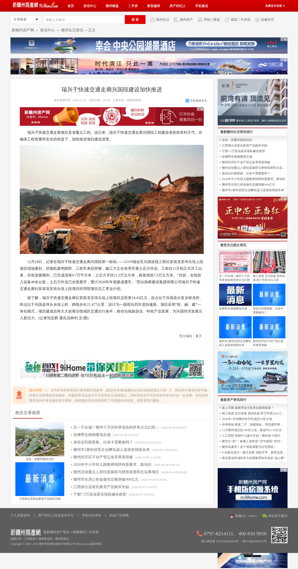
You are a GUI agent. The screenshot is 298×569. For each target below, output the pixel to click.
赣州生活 (162, 19)
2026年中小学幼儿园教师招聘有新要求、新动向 (112, 464)
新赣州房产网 (23, 30)
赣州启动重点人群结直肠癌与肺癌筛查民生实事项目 (116, 472)
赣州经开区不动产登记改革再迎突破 (103, 457)
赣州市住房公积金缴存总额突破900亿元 (106, 479)
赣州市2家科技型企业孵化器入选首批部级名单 (111, 450)
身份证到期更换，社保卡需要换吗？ (103, 442)
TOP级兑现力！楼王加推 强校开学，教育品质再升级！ (254, 452)
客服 (246, 516)
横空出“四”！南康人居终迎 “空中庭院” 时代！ (252, 441)
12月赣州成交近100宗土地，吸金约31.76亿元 (252, 430)
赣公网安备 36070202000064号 (219, 541)
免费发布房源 (275, 5)
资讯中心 (89, 6)
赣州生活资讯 (72, 30)
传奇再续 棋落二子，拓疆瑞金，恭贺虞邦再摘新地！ (254, 424)
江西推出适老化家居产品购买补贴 (40, 498)
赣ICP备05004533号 (255, 541)
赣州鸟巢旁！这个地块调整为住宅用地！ (249, 447)
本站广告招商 (119, 515)
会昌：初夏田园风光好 (40, 459)
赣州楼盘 (112, 6)
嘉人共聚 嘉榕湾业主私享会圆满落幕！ (248, 407)
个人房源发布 (20, 515)
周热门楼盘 (212, 19)
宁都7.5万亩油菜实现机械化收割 (99, 494)
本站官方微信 (278, 516)
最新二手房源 (240, 19)
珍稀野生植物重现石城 (92, 435)
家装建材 (153, 6)
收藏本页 (267, 19)
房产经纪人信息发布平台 (56, 515)
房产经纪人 (177, 6)
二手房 (133, 6)
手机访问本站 (91, 515)
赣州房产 (186, 19)
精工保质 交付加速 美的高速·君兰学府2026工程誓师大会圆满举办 (254, 413)
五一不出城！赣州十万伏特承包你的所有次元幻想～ (116, 427)
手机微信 (201, 6)
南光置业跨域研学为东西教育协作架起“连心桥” (253, 458)
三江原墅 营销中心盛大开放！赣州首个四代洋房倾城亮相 (254, 435)
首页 (71, 6)
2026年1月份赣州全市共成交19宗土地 (247, 419)
